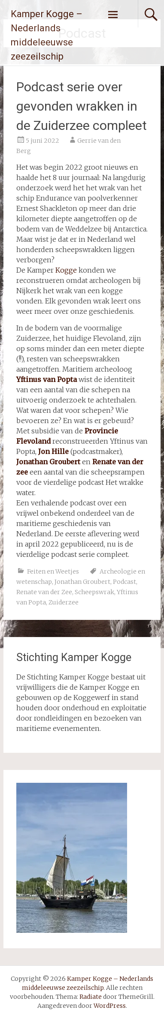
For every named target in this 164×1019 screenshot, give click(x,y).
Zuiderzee (64, 602)
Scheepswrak (94, 592)
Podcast (124, 582)
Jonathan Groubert (82, 582)
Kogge (66, 270)
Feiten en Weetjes (53, 571)
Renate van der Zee (44, 592)
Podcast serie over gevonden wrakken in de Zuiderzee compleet (81, 106)
